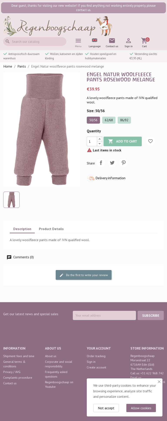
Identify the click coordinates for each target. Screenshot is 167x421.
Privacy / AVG (11, 372)
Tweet (112, 162)
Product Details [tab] (51, 229)
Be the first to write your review (83, 275)
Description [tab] (22, 229)
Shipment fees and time (18, 356)
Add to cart (122, 141)
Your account (99, 348)
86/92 (124, 120)
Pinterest (123, 162)
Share (101, 162)
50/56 (93, 120)
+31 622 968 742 (152, 373)
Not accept (106, 408)
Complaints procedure (17, 378)
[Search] (34, 41)
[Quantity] (92, 141)
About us (50, 356)
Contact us (10, 383)
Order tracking (96, 356)
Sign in (91, 362)
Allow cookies (141, 408)
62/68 (109, 120)
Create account (96, 367)
